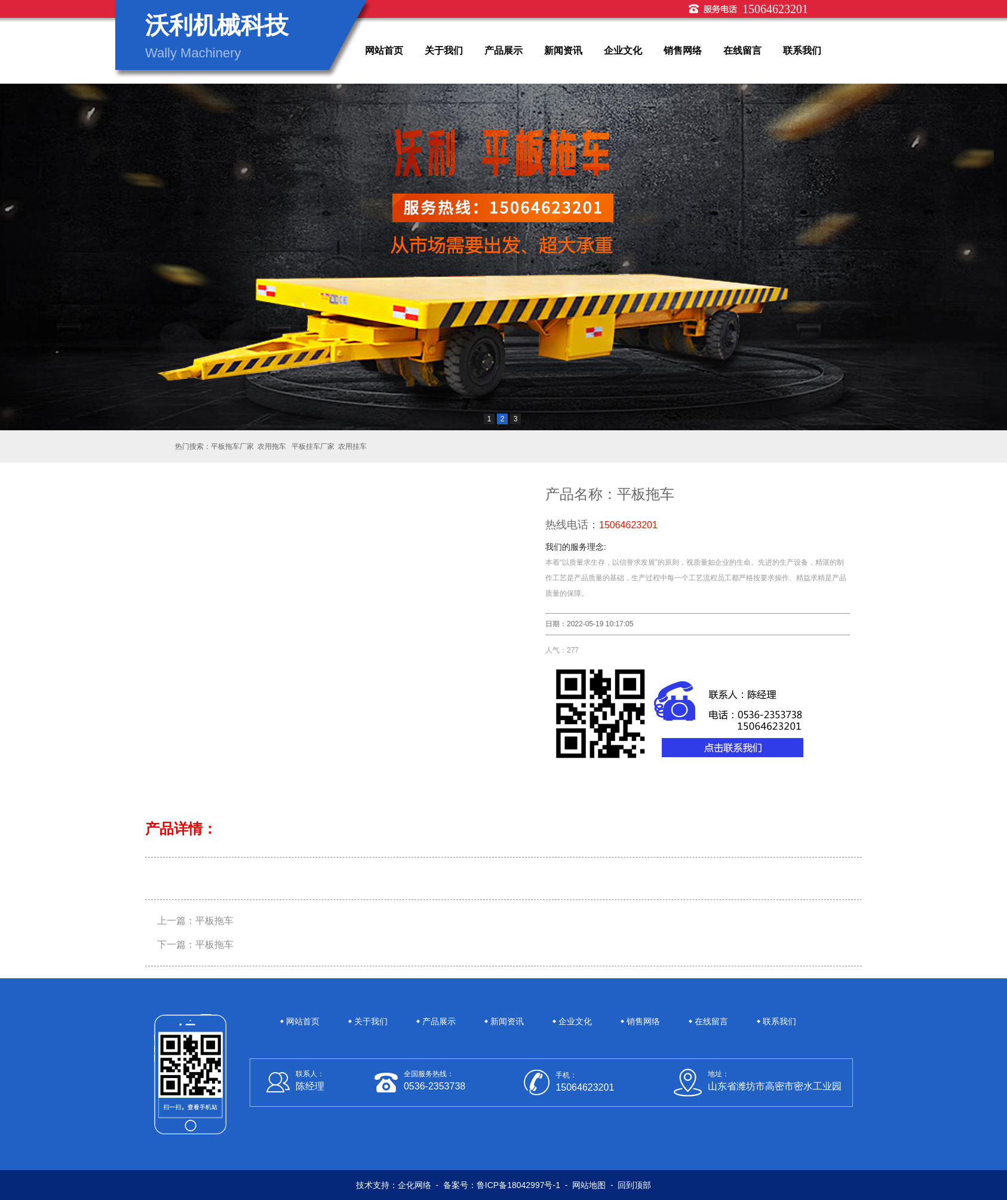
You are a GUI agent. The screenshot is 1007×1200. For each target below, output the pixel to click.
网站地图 (589, 1185)
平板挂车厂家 (312, 446)
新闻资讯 (563, 50)
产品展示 (503, 50)
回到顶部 (634, 1185)
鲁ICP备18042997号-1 (518, 1185)
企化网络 (414, 1185)
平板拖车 (214, 921)
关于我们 (444, 50)
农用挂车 (352, 446)
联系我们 (802, 50)
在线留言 (742, 50)
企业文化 (623, 50)
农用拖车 (271, 446)
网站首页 (384, 50)
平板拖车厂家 (232, 446)
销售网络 (683, 50)
